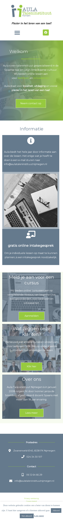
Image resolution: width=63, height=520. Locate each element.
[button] (17, 32)
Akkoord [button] (56, 510)
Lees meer (39, 516)
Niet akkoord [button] (27, 516)
